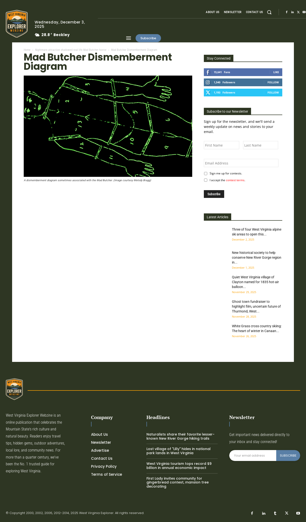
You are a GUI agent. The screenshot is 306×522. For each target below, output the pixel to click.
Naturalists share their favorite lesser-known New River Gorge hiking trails (180, 436)
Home (27, 50)
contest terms (235, 180)
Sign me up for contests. (225, 173)
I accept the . (226, 180)
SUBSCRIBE (288, 455)
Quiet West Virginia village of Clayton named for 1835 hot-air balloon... (255, 282)
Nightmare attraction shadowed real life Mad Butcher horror (71, 50)
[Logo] (16, 24)
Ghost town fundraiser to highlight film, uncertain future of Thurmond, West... (256, 306)
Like (276, 72)
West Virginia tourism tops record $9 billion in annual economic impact (179, 465)
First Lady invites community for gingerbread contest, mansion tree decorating (177, 482)
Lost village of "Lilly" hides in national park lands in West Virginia (178, 450)
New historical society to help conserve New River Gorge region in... (256, 257)
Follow (273, 82)
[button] (269, 12)
